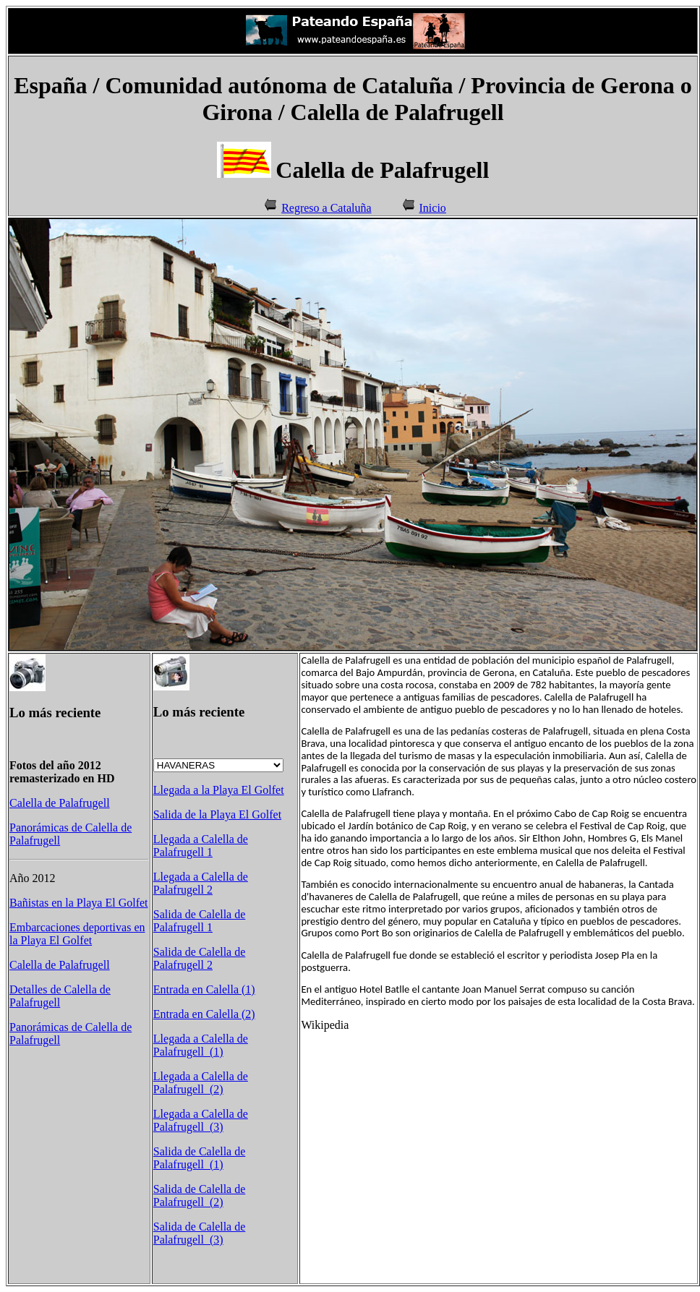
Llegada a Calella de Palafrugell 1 (200, 845)
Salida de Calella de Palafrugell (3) (199, 1233)
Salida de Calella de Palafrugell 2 (199, 958)
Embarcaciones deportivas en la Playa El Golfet (77, 933)
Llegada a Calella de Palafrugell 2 (200, 883)
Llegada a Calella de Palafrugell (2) (200, 1082)
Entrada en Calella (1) (204, 989)
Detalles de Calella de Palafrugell (60, 996)
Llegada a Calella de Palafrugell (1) (200, 1045)
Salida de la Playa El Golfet (217, 814)
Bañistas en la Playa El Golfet (78, 903)
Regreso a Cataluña (326, 208)
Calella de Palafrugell (59, 803)
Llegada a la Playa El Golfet (218, 790)
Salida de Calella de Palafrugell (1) (199, 1158)
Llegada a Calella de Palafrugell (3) (200, 1120)
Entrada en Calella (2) (204, 1014)
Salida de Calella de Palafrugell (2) (199, 1195)
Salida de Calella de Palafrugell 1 (199, 920)
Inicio (432, 208)
